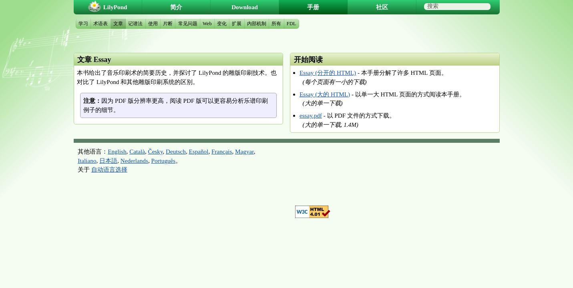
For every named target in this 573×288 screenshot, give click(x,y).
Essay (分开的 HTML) (328, 72)
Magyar (244, 151)
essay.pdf (311, 115)
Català (137, 151)
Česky (155, 151)
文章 (118, 23)
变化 (222, 23)
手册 (313, 7)
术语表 (100, 23)
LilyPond (115, 7)
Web (207, 23)
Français (221, 151)
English (117, 151)
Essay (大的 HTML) (325, 94)
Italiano (87, 160)
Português (163, 160)
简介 (176, 7)
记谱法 (135, 23)
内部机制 (256, 23)
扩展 (236, 23)
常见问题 (187, 23)
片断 (168, 23)
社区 (382, 7)
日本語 (108, 160)
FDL (291, 23)
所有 (276, 23)
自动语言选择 (109, 169)
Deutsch (176, 151)
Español (198, 151)
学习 (83, 23)
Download (244, 7)
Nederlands (134, 160)
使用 (153, 23)
